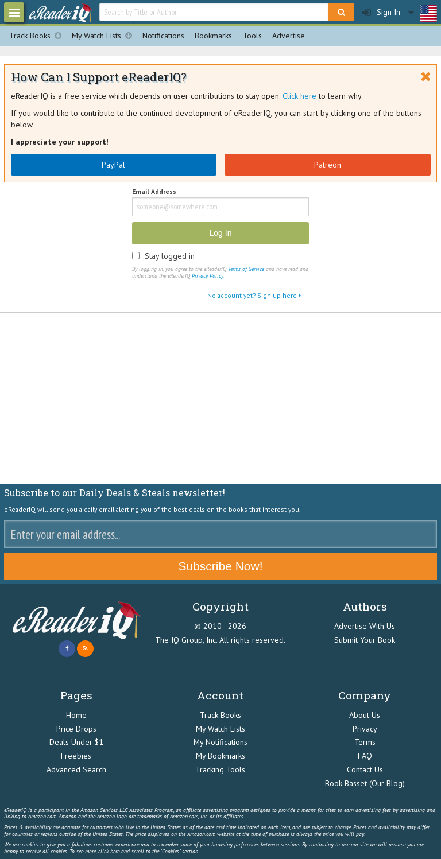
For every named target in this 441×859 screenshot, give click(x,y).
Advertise (288, 35)
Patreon (327, 165)
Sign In (381, 12)
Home (76, 715)
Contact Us (365, 769)
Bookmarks (213, 35)
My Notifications (220, 742)
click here (108, 851)
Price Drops (76, 729)
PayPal (113, 165)
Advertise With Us (364, 626)
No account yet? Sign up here (254, 295)
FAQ (365, 756)
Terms (365, 742)
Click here (299, 96)
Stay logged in (170, 256)
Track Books (38, 36)
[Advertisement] (220, 398)
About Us (364, 715)
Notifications (163, 35)
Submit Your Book (364, 640)
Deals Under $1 (76, 742)
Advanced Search (76, 769)
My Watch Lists (104, 36)
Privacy (365, 729)
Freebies (76, 756)
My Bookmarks (220, 756)
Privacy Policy (207, 275)
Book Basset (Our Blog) (365, 783)
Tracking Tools (220, 769)
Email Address (154, 192)
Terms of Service (246, 269)
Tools (252, 35)
